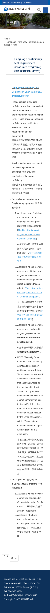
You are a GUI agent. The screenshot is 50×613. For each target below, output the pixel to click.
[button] (40, 10)
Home (6, 2)
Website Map (16, 2)
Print (5, 556)
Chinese (27, 2)
